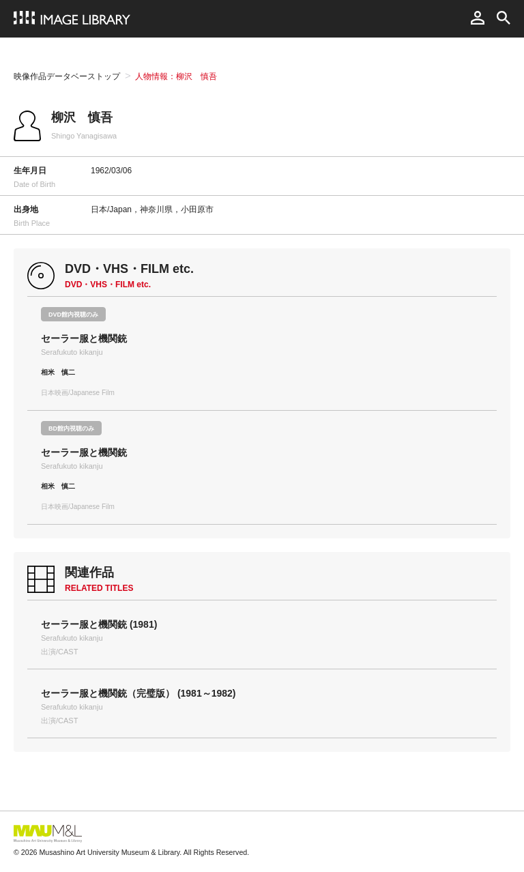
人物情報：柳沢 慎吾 (176, 76)
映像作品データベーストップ (67, 76)
